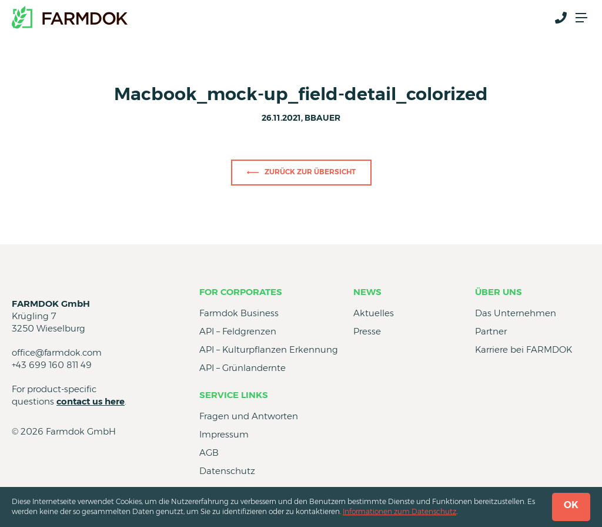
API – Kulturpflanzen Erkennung (268, 349)
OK (571, 505)
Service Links (233, 394)
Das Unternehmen (515, 313)
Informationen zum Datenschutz (399, 511)
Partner (491, 331)
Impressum (224, 434)
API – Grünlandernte (242, 367)
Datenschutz (227, 470)
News (367, 291)
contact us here (90, 401)
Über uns (498, 291)
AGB (209, 452)
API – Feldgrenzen (237, 331)
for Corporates (240, 291)
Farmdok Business (239, 313)
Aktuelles (373, 313)
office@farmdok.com (57, 352)
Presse (367, 331)
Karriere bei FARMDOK (523, 349)
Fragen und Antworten (248, 416)
